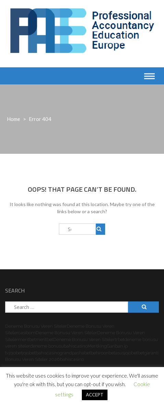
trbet (119, 339)
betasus (116, 352)
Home (13, 119)
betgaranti (148, 352)
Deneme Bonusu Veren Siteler (36, 326)
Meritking (97, 346)
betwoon (100, 352)
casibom (27, 332)
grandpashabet (75, 352)
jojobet (15, 352)
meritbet (27, 339)
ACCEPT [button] (94, 394)
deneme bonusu (47, 346)
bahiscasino (76, 346)
